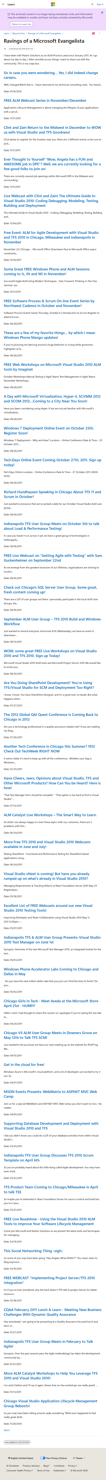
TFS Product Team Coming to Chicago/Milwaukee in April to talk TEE (51, 1189)
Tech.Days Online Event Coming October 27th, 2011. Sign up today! (52, 462)
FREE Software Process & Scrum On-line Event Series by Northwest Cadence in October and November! (49, 303)
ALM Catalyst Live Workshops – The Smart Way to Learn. (50, 814)
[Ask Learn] (94, 33)
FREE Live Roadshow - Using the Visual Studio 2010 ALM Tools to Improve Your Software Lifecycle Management (49, 1221)
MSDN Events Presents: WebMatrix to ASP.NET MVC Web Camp (50, 1094)
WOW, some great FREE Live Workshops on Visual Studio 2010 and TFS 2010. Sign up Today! (50, 653)
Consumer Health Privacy (18, 1470)
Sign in (100, 4)
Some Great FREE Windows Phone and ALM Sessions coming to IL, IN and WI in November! (47, 271)
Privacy (71, 1465)
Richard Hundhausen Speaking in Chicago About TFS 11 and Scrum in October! (52, 494)
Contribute (59, 1465)
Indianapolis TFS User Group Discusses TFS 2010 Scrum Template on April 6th (49, 1157)
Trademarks (58, 1470)
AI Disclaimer (12, 1465)
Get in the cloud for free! (24, 1064)
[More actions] (99, 33)
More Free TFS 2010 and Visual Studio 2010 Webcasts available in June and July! (47, 844)
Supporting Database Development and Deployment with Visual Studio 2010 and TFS (51, 1125)
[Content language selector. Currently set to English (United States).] (20, 1458)
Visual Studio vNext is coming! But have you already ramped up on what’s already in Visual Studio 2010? (46, 876)
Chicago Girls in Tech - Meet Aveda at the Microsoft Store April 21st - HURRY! (51, 1003)
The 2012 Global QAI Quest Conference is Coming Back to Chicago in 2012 (51, 717)
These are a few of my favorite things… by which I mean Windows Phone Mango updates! (49, 335)
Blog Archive (18, 33)
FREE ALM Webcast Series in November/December (45, 100)
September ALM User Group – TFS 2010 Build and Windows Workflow (52, 621)
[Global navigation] (3, 4)
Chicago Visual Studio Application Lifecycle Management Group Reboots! (50, 1403)
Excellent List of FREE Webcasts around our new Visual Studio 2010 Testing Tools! (48, 908)
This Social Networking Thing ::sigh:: (33, 1250)
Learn (6, 33)
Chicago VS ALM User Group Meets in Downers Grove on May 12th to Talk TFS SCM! (50, 1035)
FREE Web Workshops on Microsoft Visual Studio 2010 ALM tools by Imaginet (52, 367)
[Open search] (92, 4)
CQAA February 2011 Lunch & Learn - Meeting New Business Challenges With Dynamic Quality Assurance (52, 1312)
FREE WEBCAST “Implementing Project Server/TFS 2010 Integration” (49, 1280)
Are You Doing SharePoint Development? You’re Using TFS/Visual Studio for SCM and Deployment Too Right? (49, 685)
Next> (7, 1430)
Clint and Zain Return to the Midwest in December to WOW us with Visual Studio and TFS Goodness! (52, 130)
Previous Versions (31, 1465)
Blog (45, 1465)
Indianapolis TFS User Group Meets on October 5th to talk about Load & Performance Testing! (51, 526)
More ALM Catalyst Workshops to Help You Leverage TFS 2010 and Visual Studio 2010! (51, 1375)
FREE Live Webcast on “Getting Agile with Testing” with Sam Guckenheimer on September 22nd (53, 558)
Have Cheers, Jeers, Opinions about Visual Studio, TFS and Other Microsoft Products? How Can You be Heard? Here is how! (52, 783)
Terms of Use (43, 1470)
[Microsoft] (53, 4)
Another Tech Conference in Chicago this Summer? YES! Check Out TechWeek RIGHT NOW (49, 748)
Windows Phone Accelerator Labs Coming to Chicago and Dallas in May (51, 971)
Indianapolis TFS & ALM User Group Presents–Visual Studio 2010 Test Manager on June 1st (52, 939)
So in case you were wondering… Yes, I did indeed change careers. (51, 75)
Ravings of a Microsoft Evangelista (44, 33)
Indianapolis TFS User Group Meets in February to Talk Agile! (48, 1344)
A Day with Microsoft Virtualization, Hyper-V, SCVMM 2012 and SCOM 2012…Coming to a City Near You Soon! (52, 398)
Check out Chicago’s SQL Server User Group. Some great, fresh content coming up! (50, 589)
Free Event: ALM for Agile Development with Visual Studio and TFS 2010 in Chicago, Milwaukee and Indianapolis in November (51, 237)
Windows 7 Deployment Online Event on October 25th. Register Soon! (49, 430)
